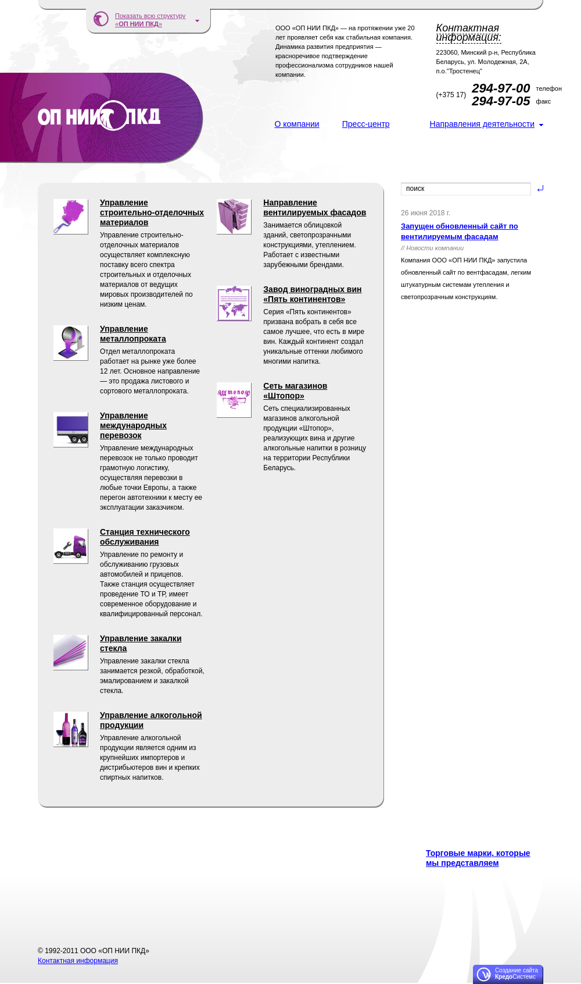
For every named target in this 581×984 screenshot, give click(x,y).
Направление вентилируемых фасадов (314, 207)
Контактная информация (78, 961)
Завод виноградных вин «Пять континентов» (312, 294)
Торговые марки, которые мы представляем (478, 858)
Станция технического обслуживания (145, 536)
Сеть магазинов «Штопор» (295, 390)
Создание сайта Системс (516, 973)
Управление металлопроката (133, 333)
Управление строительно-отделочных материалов (152, 212)
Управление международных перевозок (133, 425)
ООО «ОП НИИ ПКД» (101, 118)
